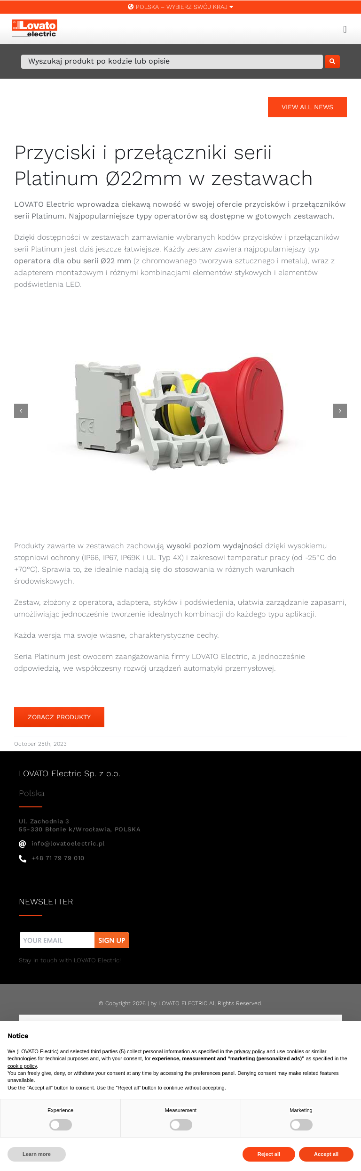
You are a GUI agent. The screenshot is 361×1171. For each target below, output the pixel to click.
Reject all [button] (269, 1154)
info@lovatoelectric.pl (62, 843)
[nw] (74, 933)
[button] (21, 411)
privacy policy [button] (249, 1051)
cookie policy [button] (22, 1066)
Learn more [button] (37, 1154)
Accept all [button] (326, 1154)
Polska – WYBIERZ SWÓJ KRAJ (180, 6)
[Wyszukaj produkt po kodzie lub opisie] (172, 62)
